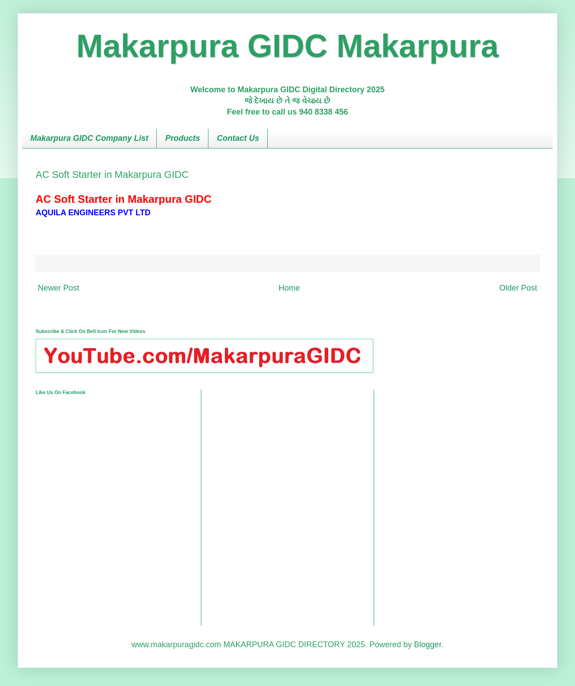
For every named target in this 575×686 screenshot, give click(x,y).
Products (182, 138)
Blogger (427, 644)
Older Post (518, 287)
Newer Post (58, 287)
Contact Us (238, 138)
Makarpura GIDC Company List (89, 138)
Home (289, 287)
